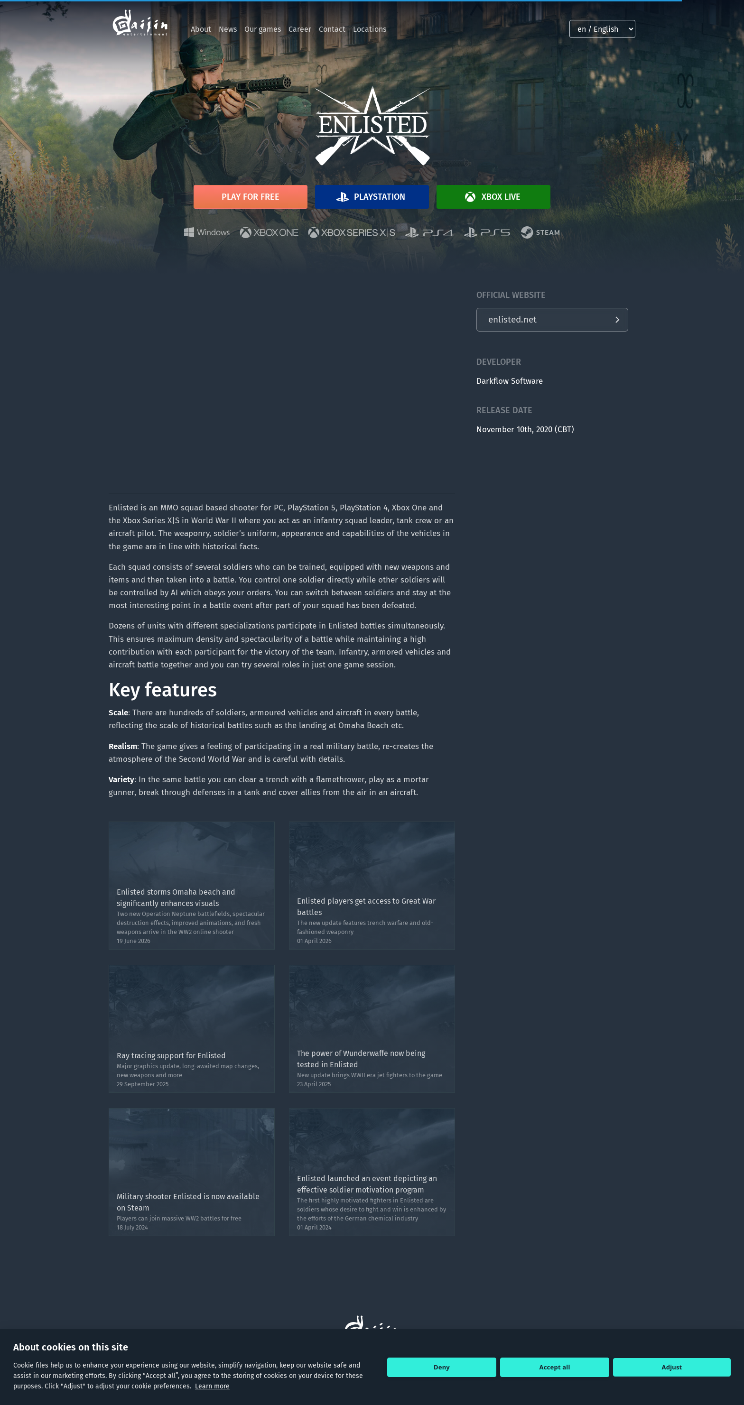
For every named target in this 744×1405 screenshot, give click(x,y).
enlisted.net (512, 319)
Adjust (672, 1367)
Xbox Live (492, 196)
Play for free (250, 197)
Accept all (554, 1367)
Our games (262, 29)
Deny (442, 1367)
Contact (332, 29)
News (228, 29)
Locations (369, 29)
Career (299, 29)
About (201, 29)
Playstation (370, 196)
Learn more (212, 1386)
